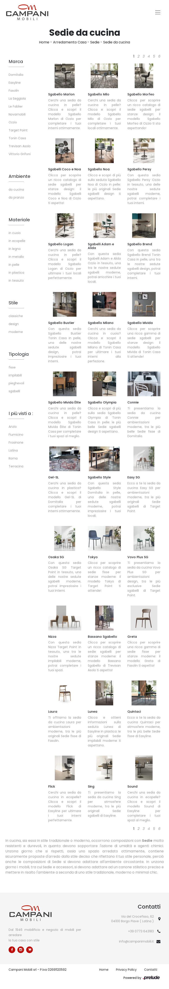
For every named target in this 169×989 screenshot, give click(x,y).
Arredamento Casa (69, 42)
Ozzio (13, 122)
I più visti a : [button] (21, 413)
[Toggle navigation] (158, 12)
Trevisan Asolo (20, 146)
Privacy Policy (126, 969)
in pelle (14, 264)
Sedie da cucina (116, 42)
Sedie (94, 42)
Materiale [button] (19, 220)
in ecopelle (17, 241)
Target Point (18, 130)
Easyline (15, 82)
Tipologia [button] (19, 354)
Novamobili (17, 114)
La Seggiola (17, 98)
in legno (15, 249)
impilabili (15, 375)
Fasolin (14, 90)
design (14, 324)
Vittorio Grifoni (20, 154)
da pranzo (16, 197)
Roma (13, 458)
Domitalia (16, 75)
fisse (12, 367)
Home (44, 42)
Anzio (13, 426)
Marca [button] (16, 61)
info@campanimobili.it (136, 941)
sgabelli (14, 391)
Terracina (16, 466)
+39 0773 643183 (141, 931)
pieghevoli (16, 383)
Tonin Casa (17, 138)
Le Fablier (16, 106)
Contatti (150, 969)
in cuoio (15, 233)
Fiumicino (16, 434)
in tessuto (16, 280)
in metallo (16, 257)
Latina (13, 450)
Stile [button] (13, 303)
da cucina (16, 189)
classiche (16, 316)
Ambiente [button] (19, 176)
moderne (16, 332)
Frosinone (16, 442)
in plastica (16, 272)
